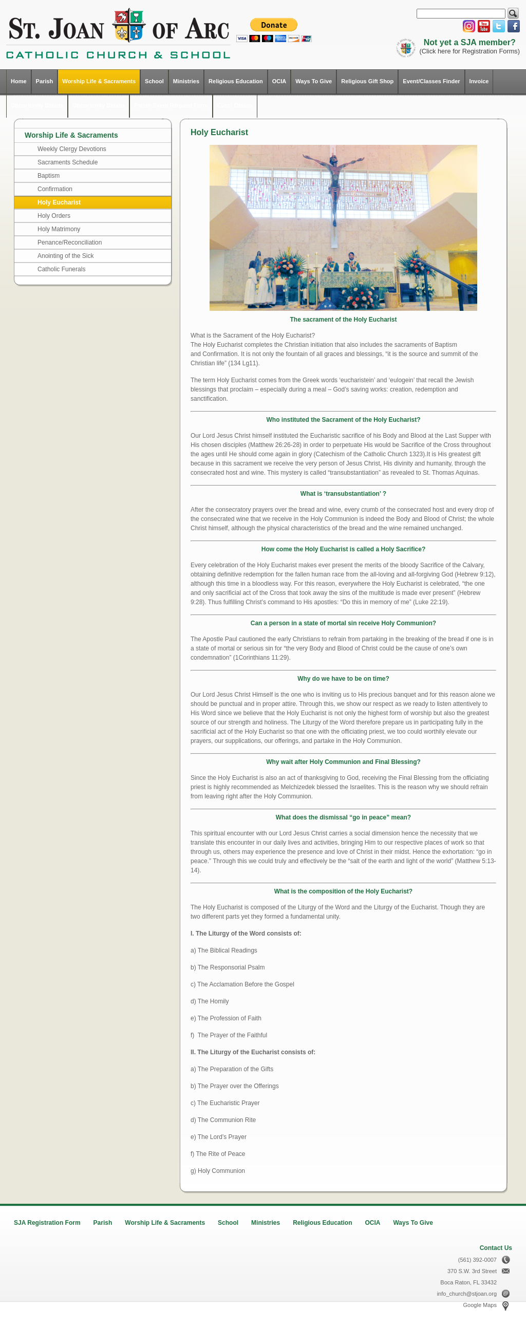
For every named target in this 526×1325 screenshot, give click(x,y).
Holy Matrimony (58, 229)
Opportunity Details (37, 105)
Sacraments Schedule (67, 162)
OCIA (279, 81)
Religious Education (236, 81)
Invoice (479, 81)
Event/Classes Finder (431, 81)
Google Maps (480, 1305)
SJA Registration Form (47, 1222)
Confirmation (54, 189)
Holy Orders (53, 215)
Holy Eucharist (59, 202)
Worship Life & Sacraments (99, 81)
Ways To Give (313, 81)
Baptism (48, 175)
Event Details (235, 105)
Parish (44, 81)
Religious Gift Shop (367, 81)
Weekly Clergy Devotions (71, 149)
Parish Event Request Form (171, 105)
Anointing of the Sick (65, 255)
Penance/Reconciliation (69, 242)
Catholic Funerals (61, 269)
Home (19, 81)
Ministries (186, 81)
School (154, 81)
